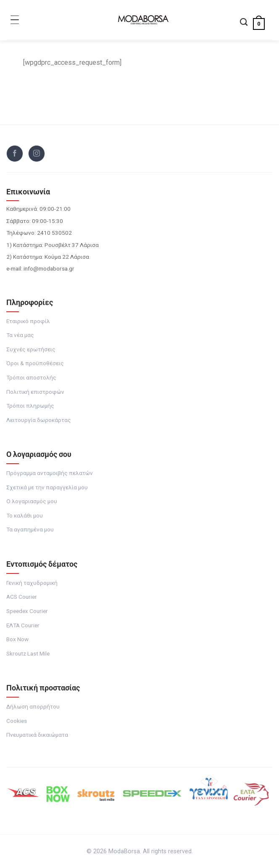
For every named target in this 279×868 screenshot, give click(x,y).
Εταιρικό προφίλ (28, 321)
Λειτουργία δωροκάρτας (38, 420)
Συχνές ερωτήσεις (30, 349)
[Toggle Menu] (14, 19)
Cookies (16, 720)
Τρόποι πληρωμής (30, 405)
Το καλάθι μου (24, 515)
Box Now (17, 639)
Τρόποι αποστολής (31, 377)
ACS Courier (21, 596)
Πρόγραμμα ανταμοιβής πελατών (49, 473)
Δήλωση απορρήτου (33, 706)
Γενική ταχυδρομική (32, 582)
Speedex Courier (27, 611)
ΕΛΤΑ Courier (22, 625)
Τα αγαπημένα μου (30, 529)
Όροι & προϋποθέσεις (35, 363)
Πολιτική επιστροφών (35, 391)
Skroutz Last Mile (28, 653)
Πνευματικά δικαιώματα (37, 734)
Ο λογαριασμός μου (31, 501)
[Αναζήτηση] (243, 22)
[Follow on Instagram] (36, 153)
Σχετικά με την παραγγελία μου (47, 487)
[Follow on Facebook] (14, 153)
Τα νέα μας (20, 335)
